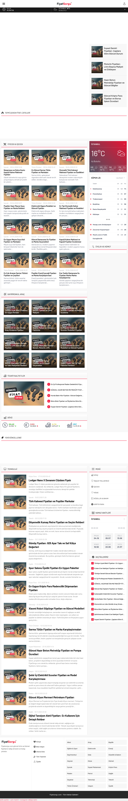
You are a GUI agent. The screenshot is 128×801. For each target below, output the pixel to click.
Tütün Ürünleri (37, 167)
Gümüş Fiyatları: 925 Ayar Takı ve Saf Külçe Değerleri (52, 545)
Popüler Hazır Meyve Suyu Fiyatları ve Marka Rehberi (14, 207)
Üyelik (31, 564)
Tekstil (31, 518)
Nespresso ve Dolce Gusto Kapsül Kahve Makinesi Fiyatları (14, 172)
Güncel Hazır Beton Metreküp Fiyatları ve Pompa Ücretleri (55, 652)
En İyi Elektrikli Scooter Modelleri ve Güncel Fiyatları (72, 346)
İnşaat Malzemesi (35, 647)
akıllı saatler (4, 800)
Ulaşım (63, 305)
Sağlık (31, 712)
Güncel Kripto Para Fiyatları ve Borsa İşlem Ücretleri (113, 98)
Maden (31, 539)
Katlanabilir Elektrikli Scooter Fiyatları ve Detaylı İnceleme (71, 310)
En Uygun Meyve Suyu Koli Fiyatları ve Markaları (14, 240)
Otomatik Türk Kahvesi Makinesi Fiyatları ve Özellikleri (71, 171)
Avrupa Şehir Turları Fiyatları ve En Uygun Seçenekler (41, 363)
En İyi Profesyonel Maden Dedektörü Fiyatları (65, 384)
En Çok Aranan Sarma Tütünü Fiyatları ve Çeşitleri (16, 274)
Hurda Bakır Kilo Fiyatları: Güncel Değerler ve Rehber (65, 395)
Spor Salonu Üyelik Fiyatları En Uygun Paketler (54, 567)
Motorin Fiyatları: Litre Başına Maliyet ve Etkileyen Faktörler (113, 68)
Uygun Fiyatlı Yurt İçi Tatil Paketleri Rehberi (71, 364)
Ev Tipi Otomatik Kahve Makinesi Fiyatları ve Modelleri (71, 207)
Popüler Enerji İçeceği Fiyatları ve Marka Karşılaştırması (44, 274)
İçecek (6, 167)
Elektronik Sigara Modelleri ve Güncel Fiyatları (44, 207)
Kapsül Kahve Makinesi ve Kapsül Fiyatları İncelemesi (70, 240)
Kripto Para (32, 476)
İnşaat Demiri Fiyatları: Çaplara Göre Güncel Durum (113, 51)
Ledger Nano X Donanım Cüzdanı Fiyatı (50, 480)
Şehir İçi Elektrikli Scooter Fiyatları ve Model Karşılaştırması (53, 677)
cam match (14, 800)
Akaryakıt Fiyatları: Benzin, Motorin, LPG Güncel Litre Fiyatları (16, 345)
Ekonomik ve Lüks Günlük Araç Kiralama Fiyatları (15, 329)
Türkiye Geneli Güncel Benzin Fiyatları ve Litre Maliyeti (42, 310)
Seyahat (8, 307)
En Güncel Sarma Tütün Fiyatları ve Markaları (41, 171)
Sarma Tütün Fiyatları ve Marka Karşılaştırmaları (55, 629)
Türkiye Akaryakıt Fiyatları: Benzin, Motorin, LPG (44, 346)
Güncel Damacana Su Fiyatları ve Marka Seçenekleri (44, 240)
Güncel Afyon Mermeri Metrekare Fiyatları (51, 697)
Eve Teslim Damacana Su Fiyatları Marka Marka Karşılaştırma (69, 275)
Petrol (35, 305)
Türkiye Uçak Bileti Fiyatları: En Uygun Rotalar (16, 311)
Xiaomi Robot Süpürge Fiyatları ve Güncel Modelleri (56, 608)
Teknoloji (32, 605)
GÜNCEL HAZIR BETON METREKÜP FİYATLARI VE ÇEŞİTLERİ (65, 389)
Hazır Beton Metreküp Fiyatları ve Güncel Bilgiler (114, 83)
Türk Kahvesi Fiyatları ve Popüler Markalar (51, 501)
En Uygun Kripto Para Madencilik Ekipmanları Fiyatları (53, 588)
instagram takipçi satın (28, 800)
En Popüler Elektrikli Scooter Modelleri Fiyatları (71, 329)
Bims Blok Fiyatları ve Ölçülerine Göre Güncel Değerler (65, 401)
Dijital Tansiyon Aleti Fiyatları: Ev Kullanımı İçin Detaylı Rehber (54, 717)
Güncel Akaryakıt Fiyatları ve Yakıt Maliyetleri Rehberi (16, 364)
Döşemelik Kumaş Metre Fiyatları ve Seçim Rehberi (56, 522)
